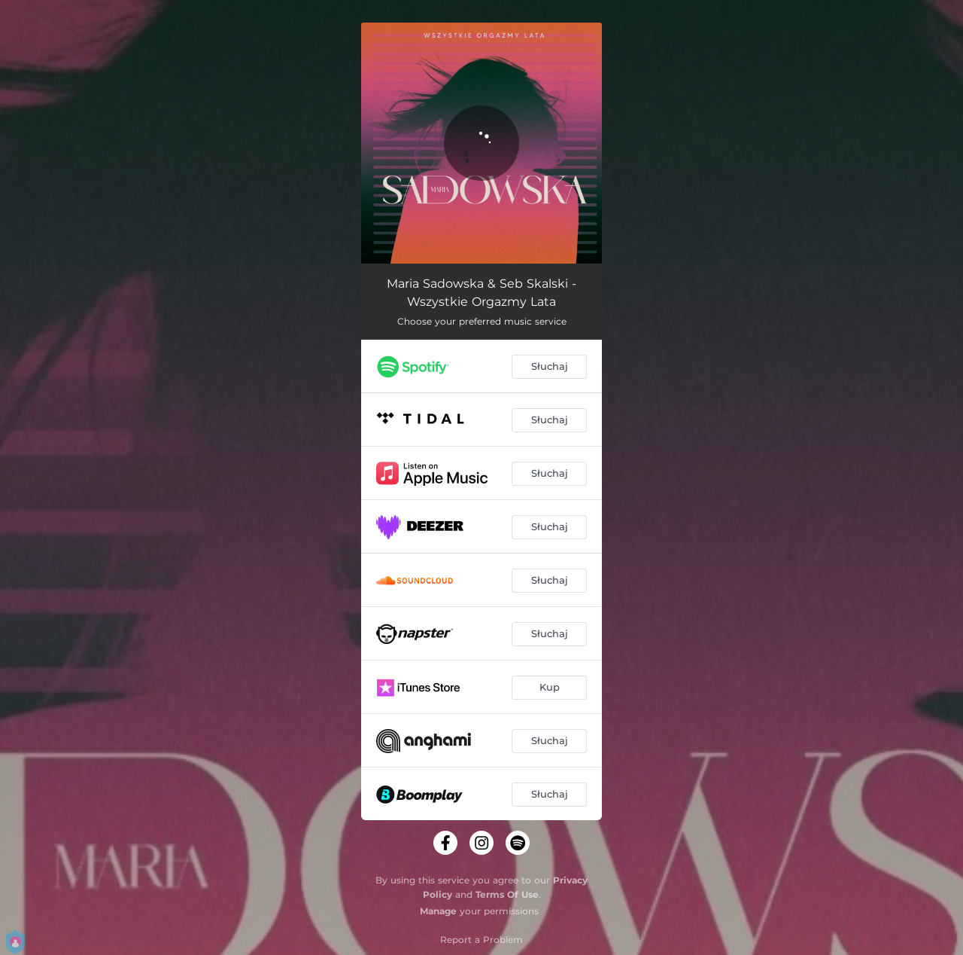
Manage (438, 911)
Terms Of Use (507, 894)
